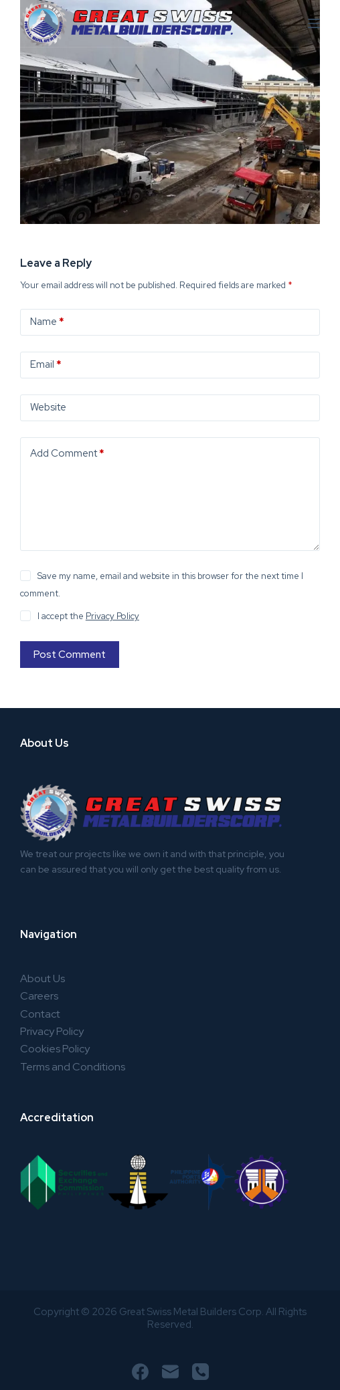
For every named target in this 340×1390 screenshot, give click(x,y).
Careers (39, 996)
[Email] (170, 1371)
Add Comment (67, 453)
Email (46, 364)
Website (48, 407)
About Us (42, 978)
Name (47, 322)
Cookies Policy (55, 1049)
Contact (40, 1014)
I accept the (88, 616)
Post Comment (69, 654)
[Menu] (314, 23)
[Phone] (200, 1371)
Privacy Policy (112, 616)
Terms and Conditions (72, 1067)
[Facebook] (140, 1371)
